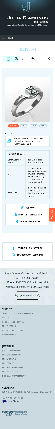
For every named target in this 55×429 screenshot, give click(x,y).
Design (8, 60)
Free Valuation (9, 359)
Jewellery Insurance (12, 350)
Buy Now (30, 207)
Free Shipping (9, 326)
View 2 (24, 126)
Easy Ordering (9, 317)
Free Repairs (8, 363)
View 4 (43, 126)
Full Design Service (11, 354)
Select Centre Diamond (30, 214)
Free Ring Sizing (10, 371)
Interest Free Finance (13, 322)
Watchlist (52, 214)
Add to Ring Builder (30, 221)
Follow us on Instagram (30, 254)
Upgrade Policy (10, 334)
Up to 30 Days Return (12, 330)
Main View (13, 126)
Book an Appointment (14, 375)
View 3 (33, 126)
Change (16, 401)
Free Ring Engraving (12, 367)
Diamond (25, 59)
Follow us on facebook (30, 248)
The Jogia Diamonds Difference (17, 313)
